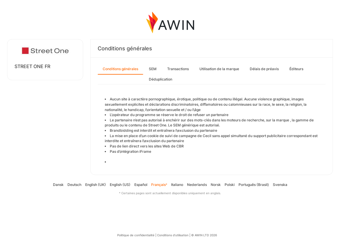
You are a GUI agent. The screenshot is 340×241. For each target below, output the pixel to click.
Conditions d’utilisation (172, 235)
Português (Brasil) (254, 184)
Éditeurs (296, 69)
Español (140, 184)
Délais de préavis (264, 69)
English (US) (120, 184)
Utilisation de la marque (219, 69)
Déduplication (160, 79)
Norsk (216, 184)
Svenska (280, 184)
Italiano (177, 184)
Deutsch (74, 184)
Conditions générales (120, 69)
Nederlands (197, 184)
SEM (153, 69)
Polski (230, 184)
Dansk (58, 184)
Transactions (178, 69)
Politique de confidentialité (135, 235)
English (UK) (95, 184)
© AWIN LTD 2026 (204, 235)
